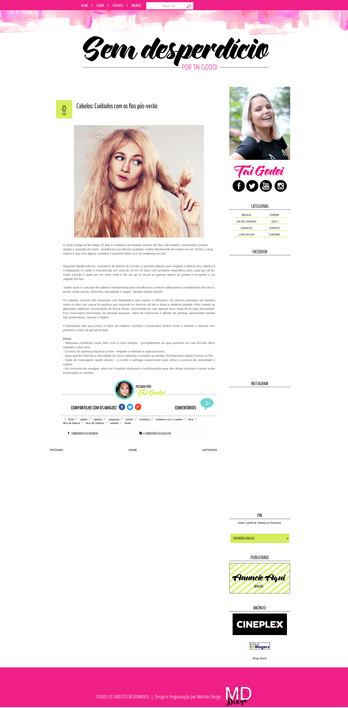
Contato (117, 5)
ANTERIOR (209, 450)
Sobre (100, 5)
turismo (274, 234)
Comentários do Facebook (82, 433)
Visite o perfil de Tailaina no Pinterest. (259, 522)
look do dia (247, 234)
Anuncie (136, 5)
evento (274, 228)
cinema (274, 215)
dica (274, 221)
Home (84, 5)
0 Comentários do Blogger (155, 433)
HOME (133, 450)
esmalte (246, 228)
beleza (246, 215)
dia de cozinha (246, 221)
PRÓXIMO (56, 450)
